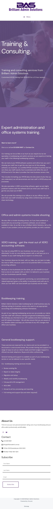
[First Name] (26, 464)
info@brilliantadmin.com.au (10, 444)
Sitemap (26, 506)
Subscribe (10, 484)
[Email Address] (26, 477)
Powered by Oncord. (26, 501)
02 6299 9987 (6, 441)
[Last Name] (26, 470)
